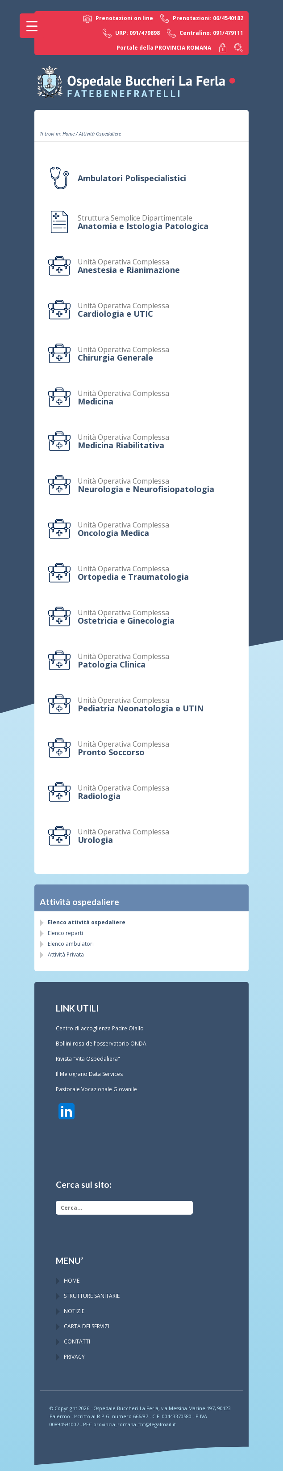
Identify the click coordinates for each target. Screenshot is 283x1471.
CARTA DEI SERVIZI (86, 1326)
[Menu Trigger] (32, 25)
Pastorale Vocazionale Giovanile (96, 1089)
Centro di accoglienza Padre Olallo (100, 1028)
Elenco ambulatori (71, 944)
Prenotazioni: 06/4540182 (201, 18)
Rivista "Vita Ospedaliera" (88, 1059)
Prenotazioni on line (118, 18)
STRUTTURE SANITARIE (92, 1296)
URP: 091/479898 (131, 33)
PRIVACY (74, 1356)
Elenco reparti (65, 933)
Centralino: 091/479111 (205, 33)
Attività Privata (66, 954)
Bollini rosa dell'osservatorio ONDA (101, 1043)
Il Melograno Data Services (89, 1074)
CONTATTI (77, 1341)
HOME (71, 1280)
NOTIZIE (74, 1311)
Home (68, 133)
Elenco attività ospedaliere (86, 922)
